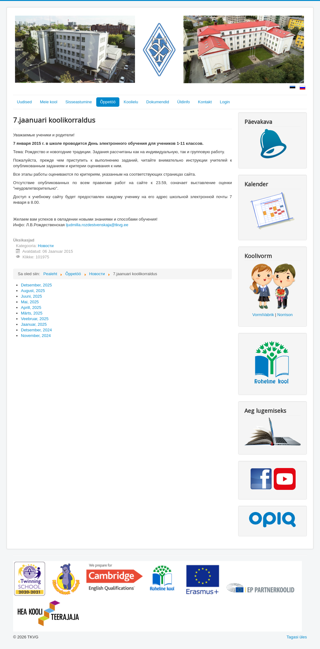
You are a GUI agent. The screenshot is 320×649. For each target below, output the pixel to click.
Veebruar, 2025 (34, 318)
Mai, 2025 (30, 302)
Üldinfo (183, 102)
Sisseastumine (78, 102)
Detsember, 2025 (36, 285)
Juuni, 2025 (31, 296)
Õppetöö (108, 102)
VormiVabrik (263, 314)
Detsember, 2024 (36, 330)
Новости (45, 245)
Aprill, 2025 (31, 307)
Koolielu (131, 102)
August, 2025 (33, 290)
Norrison (284, 314)
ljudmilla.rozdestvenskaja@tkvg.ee (97, 224)
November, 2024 (36, 335)
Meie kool (49, 102)
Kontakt (205, 102)
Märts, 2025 (31, 313)
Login (225, 102)
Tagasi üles (297, 637)
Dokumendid (157, 102)
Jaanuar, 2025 (34, 324)
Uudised (24, 102)
